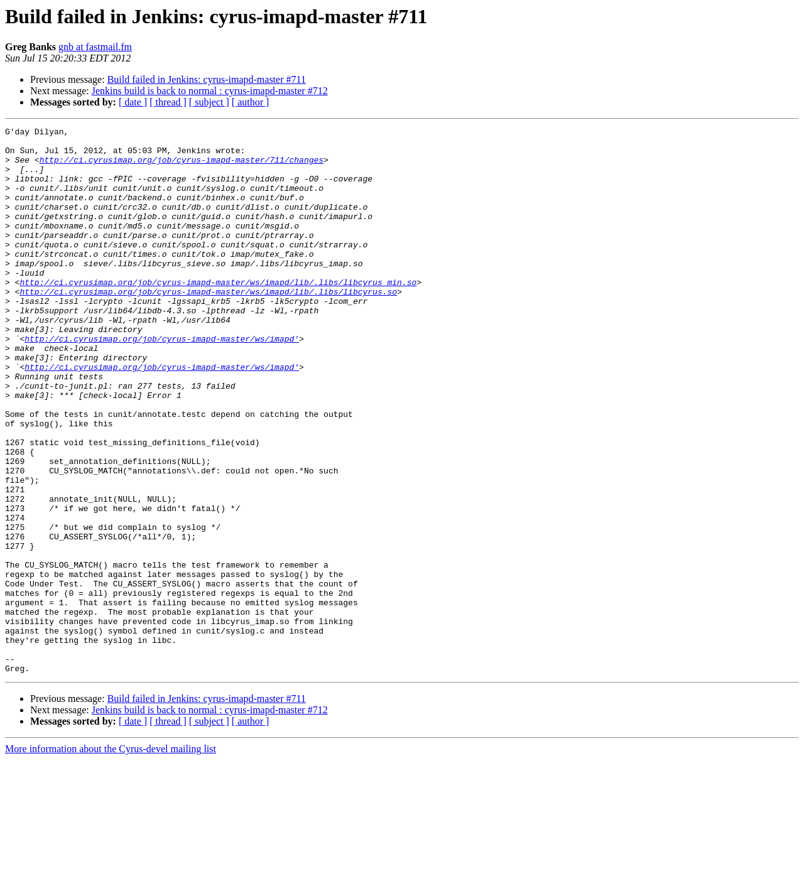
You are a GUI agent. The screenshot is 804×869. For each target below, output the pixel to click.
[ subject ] (209, 102)
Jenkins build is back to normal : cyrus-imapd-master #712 (210, 90)
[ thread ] (168, 102)
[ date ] (133, 102)
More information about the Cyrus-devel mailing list (110, 858)
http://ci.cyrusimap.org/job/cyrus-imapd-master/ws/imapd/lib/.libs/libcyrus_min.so (217, 314)
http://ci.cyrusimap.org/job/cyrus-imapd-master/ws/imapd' (161, 381)
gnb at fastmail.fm (95, 46)
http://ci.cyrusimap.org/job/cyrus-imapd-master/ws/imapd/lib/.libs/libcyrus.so (208, 325)
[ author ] (250, 102)
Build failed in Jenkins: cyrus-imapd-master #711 (206, 79)
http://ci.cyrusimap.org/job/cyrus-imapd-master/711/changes (181, 167)
